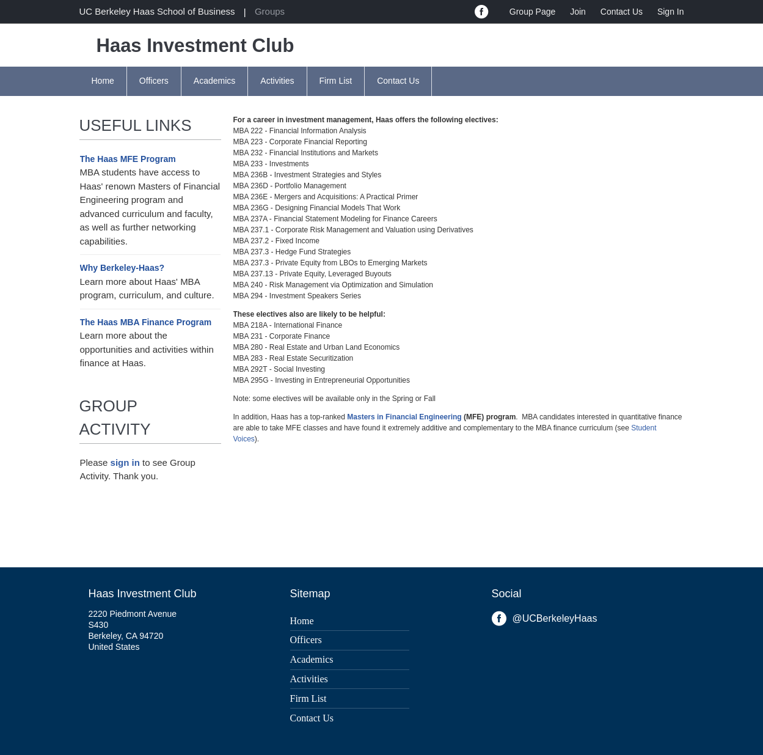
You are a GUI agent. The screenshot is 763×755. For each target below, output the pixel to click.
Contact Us (622, 12)
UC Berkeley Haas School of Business (157, 11)
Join (578, 12)
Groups (270, 11)
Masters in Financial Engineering (404, 417)
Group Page (532, 12)
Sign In (670, 12)
